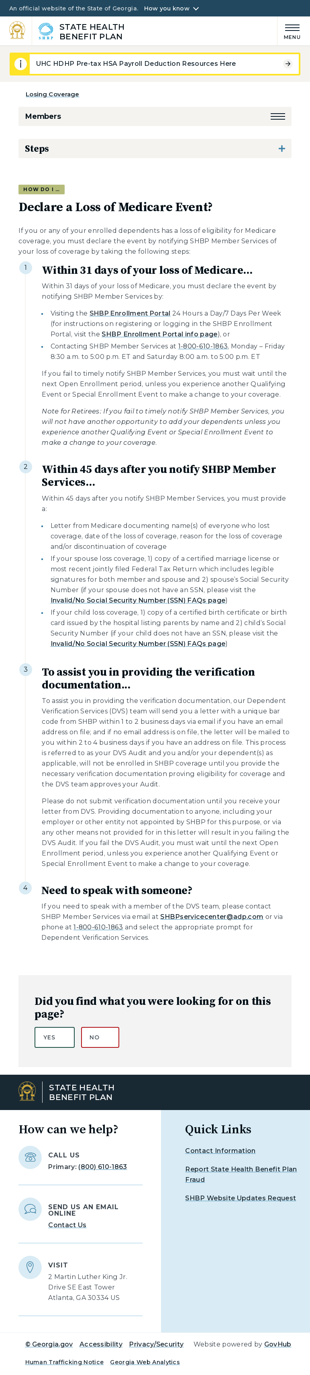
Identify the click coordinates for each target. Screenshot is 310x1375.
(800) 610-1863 (102, 1167)
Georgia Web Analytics (145, 1362)
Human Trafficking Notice (64, 1362)
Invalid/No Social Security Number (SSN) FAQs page (138, 600)
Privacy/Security (156, 1344)
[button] (278, 116)
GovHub (278, 1344)
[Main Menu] (289, 30)
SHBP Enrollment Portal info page (159, 334)
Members (43, 116)
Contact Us (67, 1225)
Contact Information (220, 1151)
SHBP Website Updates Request (240, 1198)
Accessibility (101, 1344)
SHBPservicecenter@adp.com (211, 917)
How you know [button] (167, 8)
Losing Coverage (52, 94)
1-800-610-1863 (203, 346)
